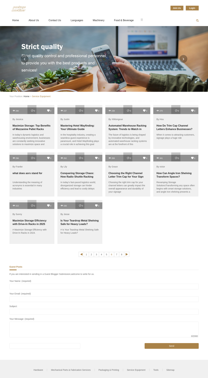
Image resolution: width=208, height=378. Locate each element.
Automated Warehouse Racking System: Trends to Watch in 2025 (127, 129)
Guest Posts (15, 267)
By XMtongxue (115, 119)
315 (16, 205)
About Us (34, 20)
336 (64, 205)
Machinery (98, 20)
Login (192, 8)
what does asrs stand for (27, 173)
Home (15, 20)
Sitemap (170, 370)
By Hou (160, 119)
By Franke (18, 167)
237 (64, 110)
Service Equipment (41, 96)
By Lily (64, 167)
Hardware (38, 370)
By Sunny (17, 214)
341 (159, 158)
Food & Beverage (124, 20)
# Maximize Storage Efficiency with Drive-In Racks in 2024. (30, 231)
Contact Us (55, 20)
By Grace (113, 167)
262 (64, 158)
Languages (77, 20)
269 (111, 158)
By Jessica (18, 119)
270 (159, 110)
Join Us (177, 8)
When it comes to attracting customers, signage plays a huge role (175, 136)
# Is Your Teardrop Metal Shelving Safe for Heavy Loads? (80, 231)
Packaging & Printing (109, 370)
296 (16, 158)
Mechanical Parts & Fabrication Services (71, 370)
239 (111, 110)
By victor (160, 167)
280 (16, 110)
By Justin (65, 119)
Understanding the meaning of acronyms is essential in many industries (27, 185)
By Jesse (65, 214)
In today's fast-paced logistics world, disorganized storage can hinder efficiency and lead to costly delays (78, 185)
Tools (155, 370)
